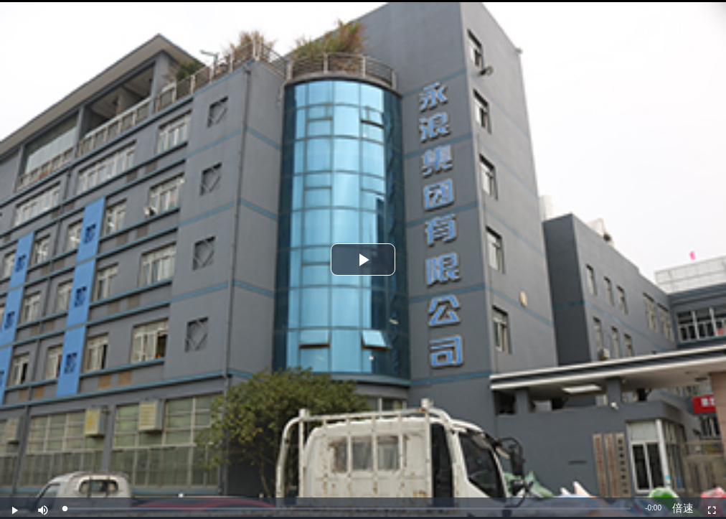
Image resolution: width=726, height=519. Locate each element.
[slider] (348, 509)
